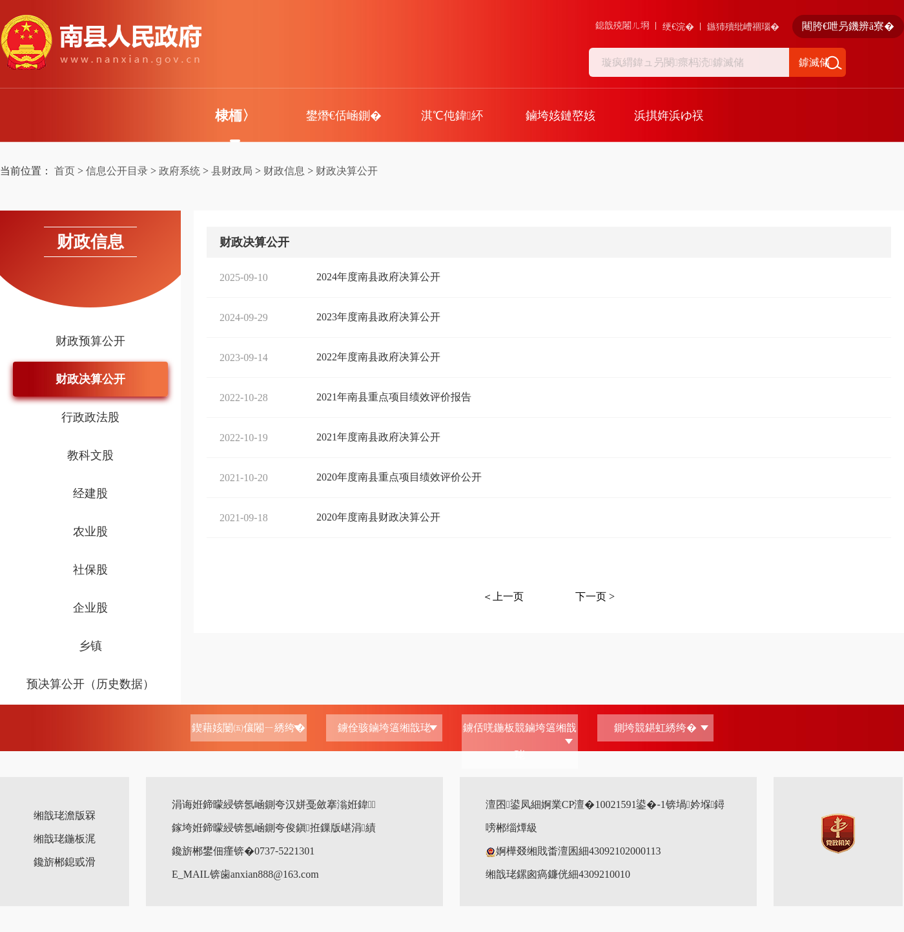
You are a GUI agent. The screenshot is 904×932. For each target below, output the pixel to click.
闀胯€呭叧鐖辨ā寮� (848, 26)
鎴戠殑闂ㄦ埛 (622, 25)
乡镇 (90, 645)
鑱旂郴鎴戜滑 (65, 861)
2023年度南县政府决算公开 (378, 316)
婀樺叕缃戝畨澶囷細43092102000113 (573, 850)
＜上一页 (503, 596)
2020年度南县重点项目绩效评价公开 (399, 476)
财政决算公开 (347, 170)
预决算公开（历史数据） (90, 684)
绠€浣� (678, 27)
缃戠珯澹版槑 (65, 815)
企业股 (90, 607)
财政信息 (284, 170)
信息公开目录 (117, 170)
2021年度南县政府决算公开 (378, 436)
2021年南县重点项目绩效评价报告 (393, 396)
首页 (64, 170)
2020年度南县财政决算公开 (378, 517)
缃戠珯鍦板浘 (65, 838)
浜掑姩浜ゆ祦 (669, 115)
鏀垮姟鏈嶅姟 (560, 115)
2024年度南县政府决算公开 (378, 276)
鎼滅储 (814, 62)
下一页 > (595, 596)
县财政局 (231, 170)
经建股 (90, 493)
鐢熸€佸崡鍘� (344, 115)
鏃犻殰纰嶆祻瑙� (743, 27)
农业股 (90, 531)
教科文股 (90, 455)
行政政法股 (90, 417)
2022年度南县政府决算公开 (378, 356)
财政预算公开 (90, 341)
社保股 (90, 569)
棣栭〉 (235, 115)
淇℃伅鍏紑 (452, 115)
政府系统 (179, 170)
